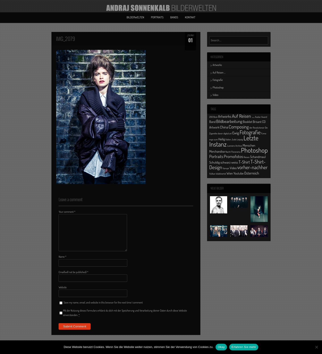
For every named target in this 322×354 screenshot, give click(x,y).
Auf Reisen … (219, 72)
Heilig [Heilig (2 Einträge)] (221, 139)
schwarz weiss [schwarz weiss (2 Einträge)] (229, 162)
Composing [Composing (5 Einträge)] (239, 127)
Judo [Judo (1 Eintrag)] (234, 139)
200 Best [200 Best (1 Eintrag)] (213, 116)
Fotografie (218, 80)
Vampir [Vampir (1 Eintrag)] (226, 168)
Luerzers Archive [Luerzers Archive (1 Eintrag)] (234, 145)
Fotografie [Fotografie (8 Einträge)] (250, 132)
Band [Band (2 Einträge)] (212, 122)
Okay (221, 347)
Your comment (67, 211)
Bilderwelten (135, 17)
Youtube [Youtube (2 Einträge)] (238, 173)
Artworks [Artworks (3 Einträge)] (224, 116)
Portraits (157, 17)
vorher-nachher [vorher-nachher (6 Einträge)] (252, 167)
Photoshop (218, 87)
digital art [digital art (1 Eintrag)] (227, 133)
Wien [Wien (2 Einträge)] (230, 173)
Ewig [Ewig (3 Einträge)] (235, 132)
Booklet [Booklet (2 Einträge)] (247, 122)
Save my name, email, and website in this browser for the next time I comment (103, 302)
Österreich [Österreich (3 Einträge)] (251, 173)
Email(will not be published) (73, 272)
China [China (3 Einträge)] (224, 126)
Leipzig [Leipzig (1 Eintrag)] (240, 139)
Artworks (217, 65)
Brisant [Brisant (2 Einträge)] (257, 122)
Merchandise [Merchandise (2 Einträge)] (217, 151)
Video (215, 95)
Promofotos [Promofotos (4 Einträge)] (233, 156)
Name (62, 256)
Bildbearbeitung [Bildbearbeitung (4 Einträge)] (229, 121)
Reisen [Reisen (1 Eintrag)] (247, 157)
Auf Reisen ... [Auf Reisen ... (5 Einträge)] (243, 116)
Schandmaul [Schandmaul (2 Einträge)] (258, 157)
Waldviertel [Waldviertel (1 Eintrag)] (221, 173)
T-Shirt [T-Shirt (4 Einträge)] (244, 162)
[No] (316, 347)
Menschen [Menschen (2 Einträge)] (249, 145)
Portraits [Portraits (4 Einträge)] (216, 156)
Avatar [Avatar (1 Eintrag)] (258, 116)
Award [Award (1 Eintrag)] (264, 116)
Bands (174, 17)
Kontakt (190, 17)
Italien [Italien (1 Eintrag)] (228, 139)
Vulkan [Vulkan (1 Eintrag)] (212, 173)
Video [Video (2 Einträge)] (233, 168)
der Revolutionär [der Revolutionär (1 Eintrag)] (256, 127)
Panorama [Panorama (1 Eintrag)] (235, 151)
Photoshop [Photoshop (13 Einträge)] (254, 150)
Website (63, 287)
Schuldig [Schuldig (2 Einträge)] (214, 162)
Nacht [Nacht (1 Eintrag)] (228, 151)
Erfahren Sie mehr (243, 347)
